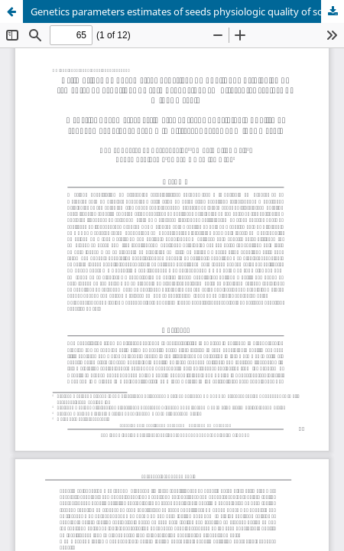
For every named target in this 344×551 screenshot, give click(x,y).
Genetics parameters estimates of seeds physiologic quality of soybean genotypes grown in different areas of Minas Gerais (187, 11)
